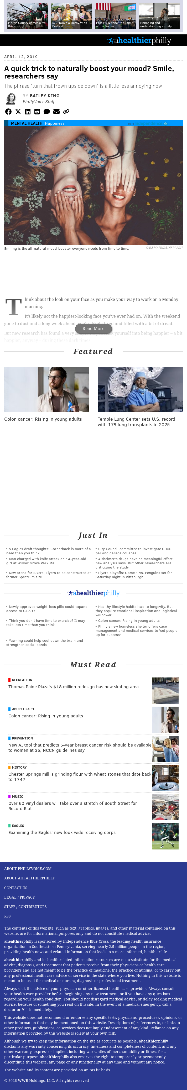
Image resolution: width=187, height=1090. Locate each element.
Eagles (18, 825)
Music (17, 796)
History (19, 767)
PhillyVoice (12, 40)
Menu (178, 40)
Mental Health (27, 123)
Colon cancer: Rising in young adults (129, 620)
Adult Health (23, 709)
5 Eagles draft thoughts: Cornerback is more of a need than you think (48, 550)
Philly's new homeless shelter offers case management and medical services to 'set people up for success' (136, 630)
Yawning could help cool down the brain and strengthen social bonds (44, 642)
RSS (7, 916)
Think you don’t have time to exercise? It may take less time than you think (45, 622)
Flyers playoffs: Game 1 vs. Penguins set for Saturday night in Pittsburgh (134, 574)
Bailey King (45, 95)
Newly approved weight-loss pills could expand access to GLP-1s (46, 608)
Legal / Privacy (19, 897)
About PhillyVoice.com (27, 869)
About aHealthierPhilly (29, 878)
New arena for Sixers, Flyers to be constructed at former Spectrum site (48, 574)
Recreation (22, 679)
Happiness (55, 123)
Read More (93, 328)
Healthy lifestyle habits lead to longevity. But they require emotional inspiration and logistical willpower (136, 610)
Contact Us (15, 888)
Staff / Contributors (25, 907)
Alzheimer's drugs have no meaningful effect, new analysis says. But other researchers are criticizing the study (135, 563)
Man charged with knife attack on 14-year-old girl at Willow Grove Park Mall (46, 560)
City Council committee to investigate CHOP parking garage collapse (133, 550)
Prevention (22, 738)
